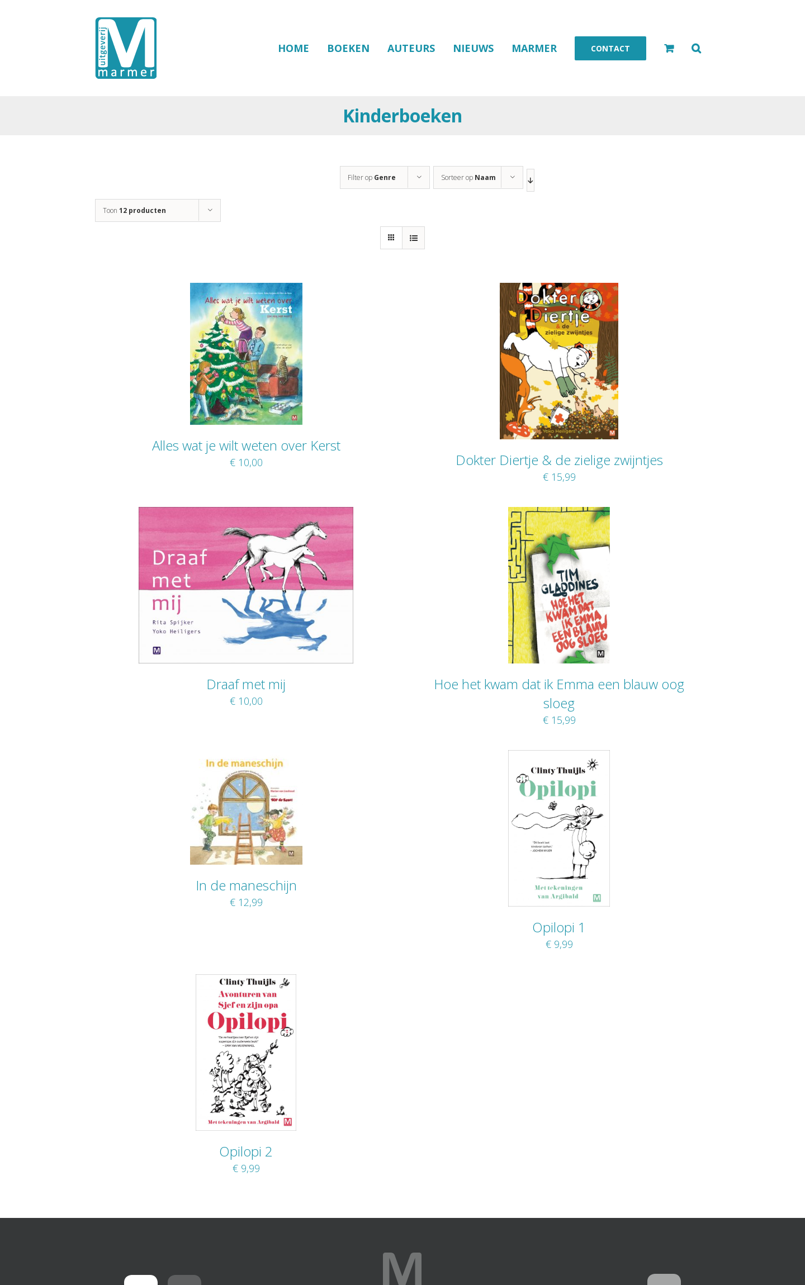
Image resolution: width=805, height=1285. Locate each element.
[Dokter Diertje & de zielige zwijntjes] (559, 290)
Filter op (372, 177)
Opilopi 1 (559, 927)
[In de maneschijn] (246, 757)
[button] (696, 48)
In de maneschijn (246, 885)
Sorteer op (468, 177)
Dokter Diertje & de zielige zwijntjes (559, 460)
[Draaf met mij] (246, 514)
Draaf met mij (246, 684)
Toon (134, 210)
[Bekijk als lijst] (413, 238)
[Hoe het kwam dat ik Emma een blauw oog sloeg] (559, 514)
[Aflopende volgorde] (530, 180)
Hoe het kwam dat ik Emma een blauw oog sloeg (559, 693)
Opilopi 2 (246, 1151)
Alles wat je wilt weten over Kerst (246, 445)
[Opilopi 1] (559, 757)
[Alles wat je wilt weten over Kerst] (246, 290)
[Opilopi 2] (246, 981)
